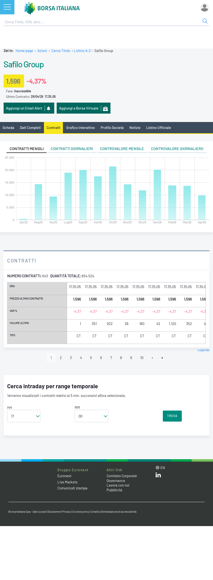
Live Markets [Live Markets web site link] (67, 482)
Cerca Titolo (60, 50)
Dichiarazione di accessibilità (118, 511)
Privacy (66, 511)
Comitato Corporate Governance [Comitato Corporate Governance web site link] (122, 478)
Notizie (134, 127)
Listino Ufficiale (158, 127)
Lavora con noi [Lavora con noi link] (118, 485)
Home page (24, 50)
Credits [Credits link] (95, 511)
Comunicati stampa (72, 488)
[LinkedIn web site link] (158, 476)
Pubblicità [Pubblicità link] (114, 490)
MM (77, 407)
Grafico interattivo (80, 127)
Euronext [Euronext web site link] (64, 476)
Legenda (203, 350)
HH (9, 407)
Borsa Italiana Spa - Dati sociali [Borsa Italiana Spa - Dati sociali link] (27, 511)
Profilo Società (112, 127)
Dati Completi (30, 127)
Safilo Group (24, 64)
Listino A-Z (82, 50)
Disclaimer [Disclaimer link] (54, 511)
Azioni (42, 50)
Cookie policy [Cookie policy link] (81, 511)
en (162, 467)
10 (141, 357)
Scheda (8, 127)
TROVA (172, 416)
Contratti (54, 127)
